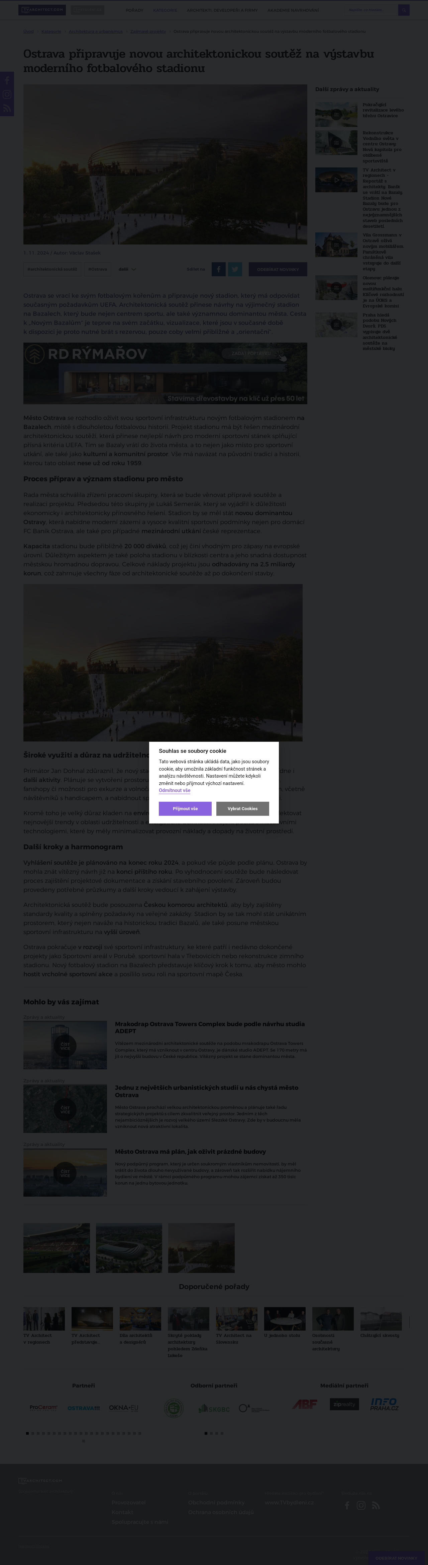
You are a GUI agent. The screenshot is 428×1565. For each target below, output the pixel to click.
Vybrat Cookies (242, 808)
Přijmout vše (185, 808)
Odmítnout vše (174, 790)
